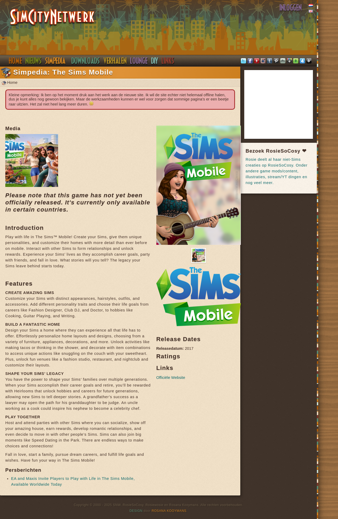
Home (15, 61)
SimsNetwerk (52, 17)
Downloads (85, 61)
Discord (139, 61)
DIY (155, 61)
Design (136, 511)
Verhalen (115, 61)
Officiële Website (170, 377)
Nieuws (33, 61)
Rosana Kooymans (169, 511)
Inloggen (290, 8)
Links (168, 61)
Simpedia (55, 61)
